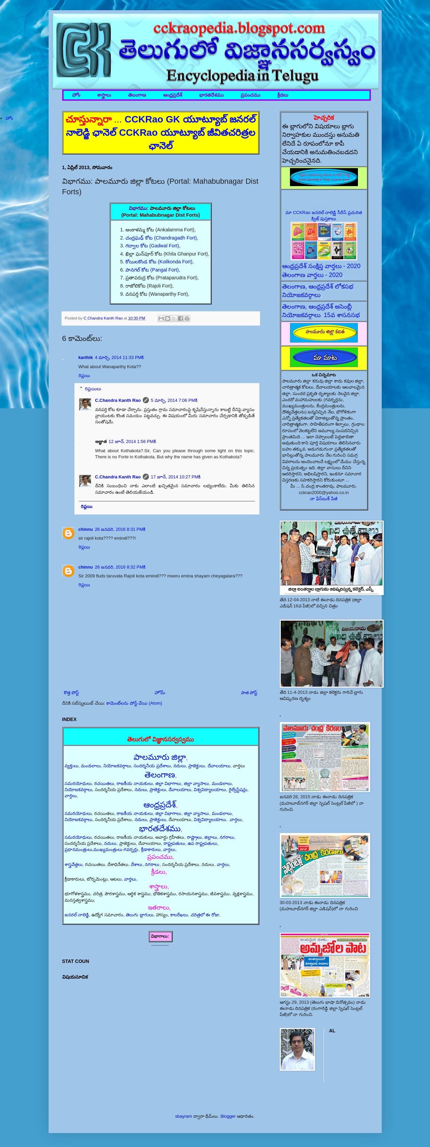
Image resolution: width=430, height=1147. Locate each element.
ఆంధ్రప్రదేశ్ (172, 95)
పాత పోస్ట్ (249, 692)
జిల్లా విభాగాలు (168, 783)
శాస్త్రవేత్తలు (74, 864)
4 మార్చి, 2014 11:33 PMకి (119, 357)
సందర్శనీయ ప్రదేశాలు (152, 765)
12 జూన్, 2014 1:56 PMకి (132, 441)
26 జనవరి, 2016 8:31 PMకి (120, 529)
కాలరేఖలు (179, 914)
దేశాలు (136, 864)
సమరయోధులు (78, 783)
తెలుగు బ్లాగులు (140, 914)
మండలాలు (91, 765)
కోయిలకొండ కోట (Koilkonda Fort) (158, 261)
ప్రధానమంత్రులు (78, 849)
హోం (76, 95)
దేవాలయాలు (219, 765)
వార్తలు (71, 795)
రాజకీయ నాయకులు (135, 783)
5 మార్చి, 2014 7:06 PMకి (174, 400)
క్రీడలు (282, 95)
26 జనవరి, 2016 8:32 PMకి (120, 567)
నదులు (179, 765)
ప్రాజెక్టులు (196, 765)
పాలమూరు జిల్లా (160, 756)
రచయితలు (104, 783)
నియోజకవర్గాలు (117, 765)
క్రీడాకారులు (151, 849)
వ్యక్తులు (72, 765)
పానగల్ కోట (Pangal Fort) (151, 270)
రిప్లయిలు (93, 388)
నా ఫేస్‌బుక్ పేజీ (323, 498)
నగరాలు (227, 837)
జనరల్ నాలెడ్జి (77, 914)
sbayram (183, 1116)
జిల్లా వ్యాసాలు (196, 783)
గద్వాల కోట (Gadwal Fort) (152, 245)
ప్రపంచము (250, 95)
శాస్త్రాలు (104, 95)
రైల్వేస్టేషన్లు (238, 789)
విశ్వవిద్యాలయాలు (210, 789)
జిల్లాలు (210, 837)
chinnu (86, 529)
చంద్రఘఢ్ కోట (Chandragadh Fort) (161, 238)
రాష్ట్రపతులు (174, 843)
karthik (86, 357)
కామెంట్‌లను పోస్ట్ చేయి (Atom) (134, 703)
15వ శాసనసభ (342, 315)
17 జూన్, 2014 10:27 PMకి (176, 476)
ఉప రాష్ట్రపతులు (202, 843)
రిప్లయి (84, 375)
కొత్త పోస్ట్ (71, 692)
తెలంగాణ (137, 95)
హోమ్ (160, 692)
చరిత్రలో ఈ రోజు (205, 914)
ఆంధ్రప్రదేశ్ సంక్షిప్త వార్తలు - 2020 (321, 266)
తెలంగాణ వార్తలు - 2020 (312, 275)
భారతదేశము (211, 95)
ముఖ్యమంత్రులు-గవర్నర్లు (115, 849)
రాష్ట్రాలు (194, 837)
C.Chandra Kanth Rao (118, 400)
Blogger (228, 1116)
